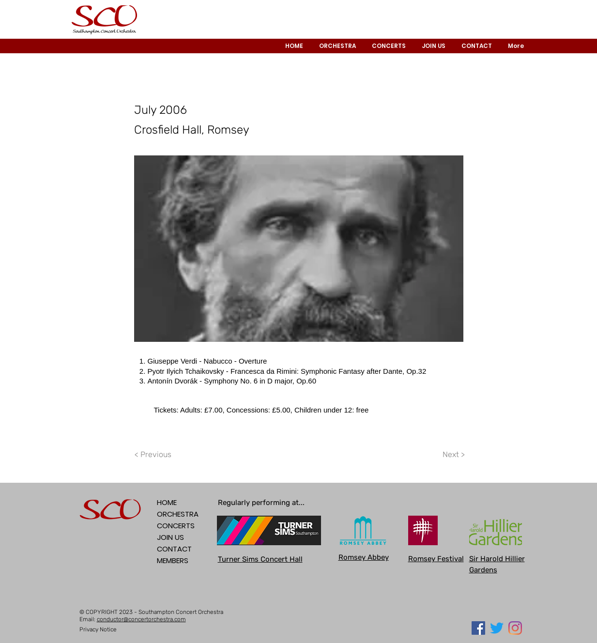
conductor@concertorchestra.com (141, 619)
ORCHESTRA (178, 514)
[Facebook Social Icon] (478, 628)
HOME (167, 502)
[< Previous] (154, 454)
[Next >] (453, 454)
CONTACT (174, 549)
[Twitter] (497, 628)
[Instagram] (515, 628)
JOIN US (170, 537)
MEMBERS (172, 560)
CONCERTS (176, 526)
